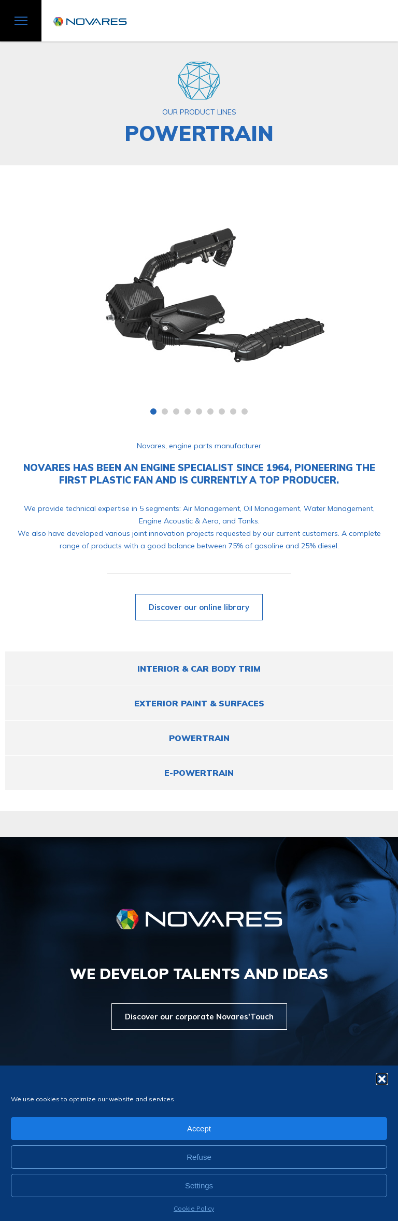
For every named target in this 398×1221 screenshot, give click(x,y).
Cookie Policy (194, 1208)
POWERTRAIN (199, 738)
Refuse (199, 1157)
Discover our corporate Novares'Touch (199, 1016)
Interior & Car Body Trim (199, 668)
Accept (199, 1128)
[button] (382, 1079)
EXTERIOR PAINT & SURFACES (199, 703)
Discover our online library (199, 607)
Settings (199, 1185)
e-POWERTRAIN (199, 773)
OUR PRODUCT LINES (199, 112)
